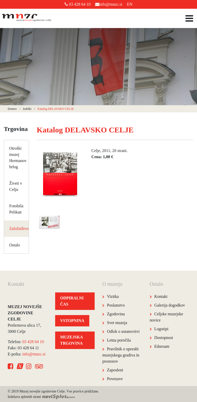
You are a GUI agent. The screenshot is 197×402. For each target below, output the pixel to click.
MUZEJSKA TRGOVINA (71, 340)
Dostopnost (163, 337)
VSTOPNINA (72, 320)
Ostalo (14, 245)
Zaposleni (115, 370)
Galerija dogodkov (169, 305)
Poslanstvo (116, 305)
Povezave (115, 379)
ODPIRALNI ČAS (72, 301)
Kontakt (161, 296)
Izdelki (27, 109)
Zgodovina (116, 314)
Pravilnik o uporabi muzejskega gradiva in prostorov (120, 355)
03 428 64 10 (78, 4)
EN (129, 4)
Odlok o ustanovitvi (123, 331)
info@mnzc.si (108, 4)
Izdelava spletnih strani (41, 397)
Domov (12, 109)
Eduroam (162, 346)
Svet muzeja (117, 322)
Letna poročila (119, 340)
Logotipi (161, 329)
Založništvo (19, 228)
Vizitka (113, 296)
